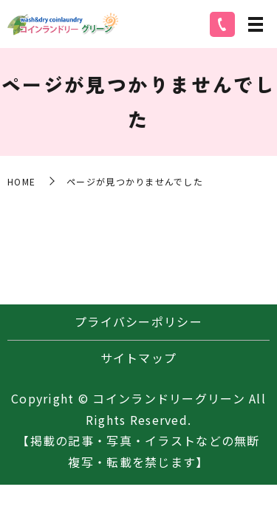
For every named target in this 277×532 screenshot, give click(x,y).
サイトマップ (138, 357)
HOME (21, 181)
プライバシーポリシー (138, 321)
